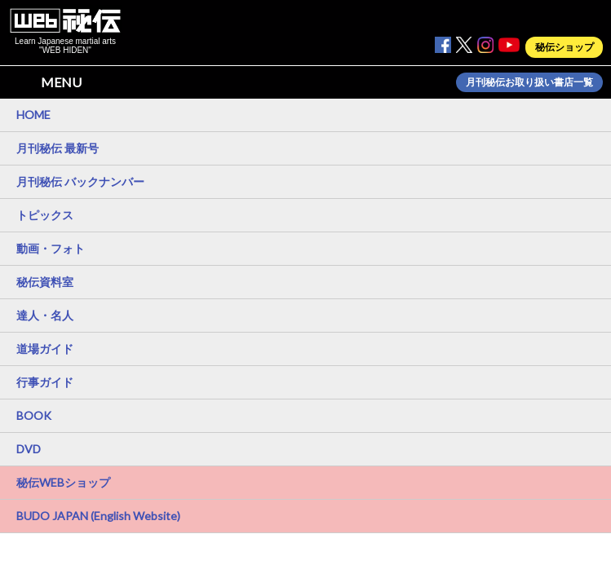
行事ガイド (44, 382)
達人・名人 (44, 315)
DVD (28, 449)
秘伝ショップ (564, 47)
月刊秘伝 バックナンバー (80, 181)
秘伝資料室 (44, 282)
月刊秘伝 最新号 (57, 148)
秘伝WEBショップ (63, 482)
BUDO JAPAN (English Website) (98, 516)
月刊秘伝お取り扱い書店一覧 (529, 82)
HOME (33, 114)
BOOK (33, 415)
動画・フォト (50, 248)
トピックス (44, 215)
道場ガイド (44, 348)
